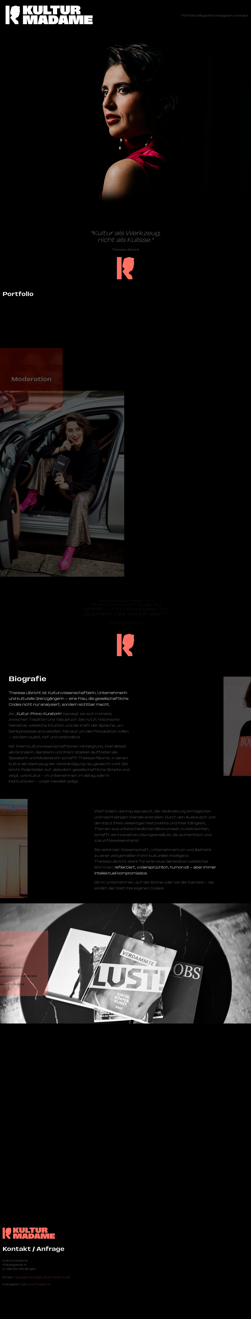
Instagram (224, 15)
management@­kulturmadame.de (41, 1277)
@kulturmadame (35, 1284)
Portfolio (189, 15)
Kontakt (241, 15)
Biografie (205, 15)
